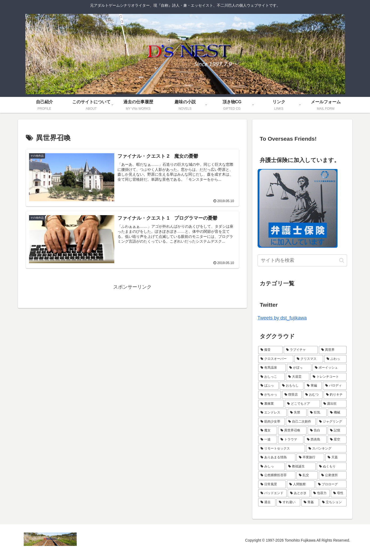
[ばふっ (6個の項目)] (268, 386)
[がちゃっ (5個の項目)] (269, 395)
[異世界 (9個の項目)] (333, 350)
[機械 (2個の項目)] (337, 413)
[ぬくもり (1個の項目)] (332, 467)
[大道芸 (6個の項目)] (297, 377)
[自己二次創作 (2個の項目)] (301, 422)
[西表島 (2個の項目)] (315, 440)
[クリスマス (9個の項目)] (308, 359)
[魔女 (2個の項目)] (267, 431)
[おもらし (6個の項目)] (291, 386)
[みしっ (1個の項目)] (271, 467)
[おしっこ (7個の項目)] (271, 377)
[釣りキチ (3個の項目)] (335, 395)
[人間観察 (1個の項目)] (301, 484)
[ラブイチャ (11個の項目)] (301, 350)
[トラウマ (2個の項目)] (290, 440)
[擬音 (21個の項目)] (270, 350)
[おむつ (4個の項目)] (313, 395)
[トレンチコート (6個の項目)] (328, 377)
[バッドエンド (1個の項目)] (272, 493)
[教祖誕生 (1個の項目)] (301, 467)
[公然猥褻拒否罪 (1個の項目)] (276, 475)
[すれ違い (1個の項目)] (288, 502)
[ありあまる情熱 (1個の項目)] (276, 458)
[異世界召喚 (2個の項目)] (292, 431)
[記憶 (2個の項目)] (337, 431)
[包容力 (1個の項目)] (320, 493)
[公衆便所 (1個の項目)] (333, 475)
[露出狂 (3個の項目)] (334, 404)
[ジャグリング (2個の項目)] (332, 422)
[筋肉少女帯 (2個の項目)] (271, 422)
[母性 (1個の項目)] (339, 493)
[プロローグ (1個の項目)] (331, 484)
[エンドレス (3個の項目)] (272, 413)
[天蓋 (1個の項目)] (336, 458)
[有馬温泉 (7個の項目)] (272, 368)
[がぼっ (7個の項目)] (299, 368)
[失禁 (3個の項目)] (297, 413)
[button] (341, 260)
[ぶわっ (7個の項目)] (335, 359)
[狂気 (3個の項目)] (317, 413)
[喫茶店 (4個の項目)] (292, 395)
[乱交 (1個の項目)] (307, 475)
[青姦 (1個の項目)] (310, 502)
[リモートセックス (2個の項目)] (281, 449)
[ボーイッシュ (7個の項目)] (329, 368)
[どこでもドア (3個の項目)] (302, 404)
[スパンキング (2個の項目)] (326, 449)
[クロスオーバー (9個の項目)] (275, 359)
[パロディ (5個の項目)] (335, 386)
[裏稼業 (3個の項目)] (271, 404)
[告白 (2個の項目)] (317, 431)
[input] (302, 260)
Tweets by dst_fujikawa (282, 318)
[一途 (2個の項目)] (267, 440)
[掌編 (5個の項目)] (313, 386)
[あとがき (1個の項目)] (299, 493)
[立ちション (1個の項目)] (333, 502)
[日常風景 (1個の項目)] (272, 484)
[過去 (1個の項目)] (266, 502)
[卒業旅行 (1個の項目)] (310, 458)
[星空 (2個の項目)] (337, 440)
